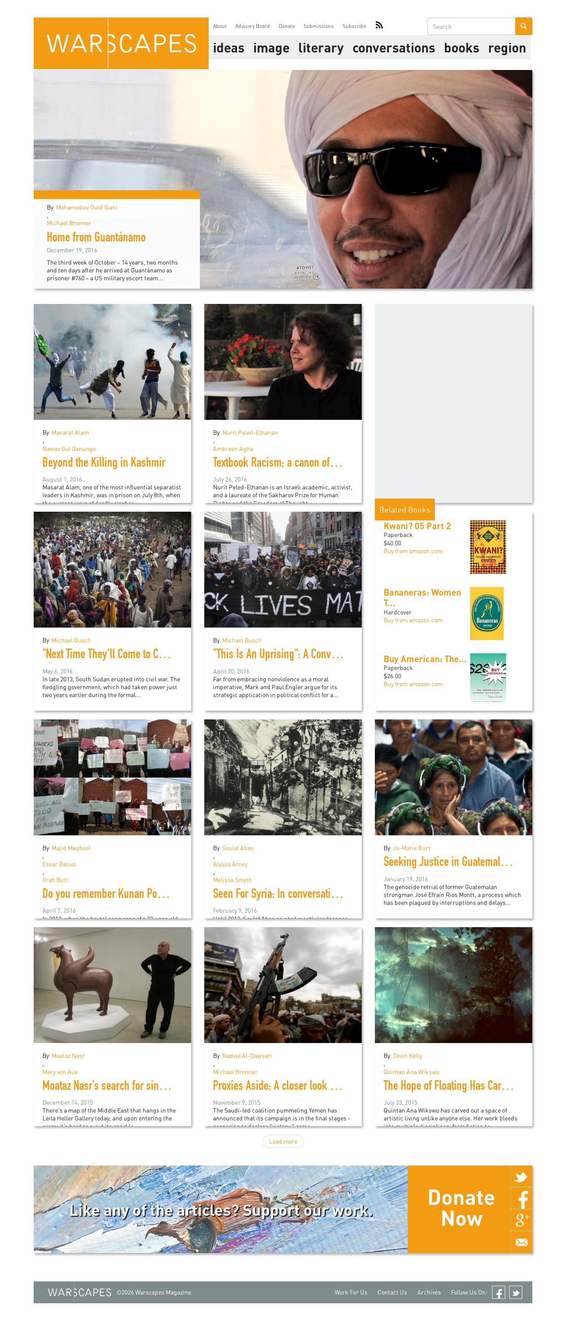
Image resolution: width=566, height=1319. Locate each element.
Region (507, 47)
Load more (283, 1141)
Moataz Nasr (68, 1055)
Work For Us (351, 1292)
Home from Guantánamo (96, 238)
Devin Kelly (407, 1055)
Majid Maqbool (71, 847)
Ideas (229, 47)
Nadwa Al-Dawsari (247, 1055)
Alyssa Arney (230, 864)
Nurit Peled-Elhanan (250, 432)
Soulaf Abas (238, 847)
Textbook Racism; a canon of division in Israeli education (330, 464)
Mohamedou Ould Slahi (87, 207)
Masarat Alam (70, 432)
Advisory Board (252, 26)
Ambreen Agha (233, 448)
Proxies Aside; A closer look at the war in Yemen (312, 1087)
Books (461, 47)
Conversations (394, 47)
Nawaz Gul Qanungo (69, 448)
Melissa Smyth (232, 879)
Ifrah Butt (55, 879)
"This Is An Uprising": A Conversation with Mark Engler (325, 655)
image (271, 47)
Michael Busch (71, 640)
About (220, 26)
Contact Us (392, 1292)
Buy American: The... (425, 658)
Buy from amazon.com (413, 551)
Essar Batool (59, 864)
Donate (287, 26)
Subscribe (354, 26)
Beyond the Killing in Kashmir (103, 464)
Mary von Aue (60, 1071)
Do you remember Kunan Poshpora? (116, 895)
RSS (379, 26)
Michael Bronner (69, 223)
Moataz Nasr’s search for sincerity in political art (141, 1087)
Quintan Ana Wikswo (411, 1071)
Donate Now (461, 1207)
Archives (429, 1292)
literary (321, 47)
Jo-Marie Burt (411, 847)
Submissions (319, 26)
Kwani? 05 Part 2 (417, 525)
